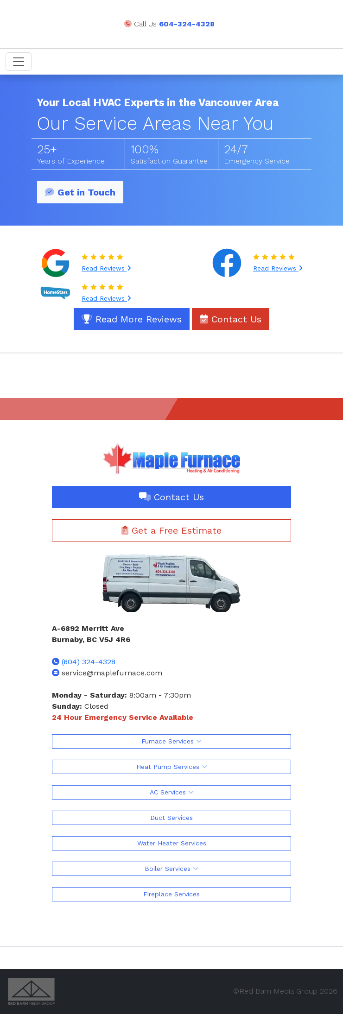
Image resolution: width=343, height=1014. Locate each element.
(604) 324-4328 (88, 661)
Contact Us (230, 319)
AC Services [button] (172, 792)
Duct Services (171, 817)
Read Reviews (106, 268)
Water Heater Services (171, 843)
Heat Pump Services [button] (171, 766)
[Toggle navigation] (19, 61)
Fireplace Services (171, 894)
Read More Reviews (132, 319)
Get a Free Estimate (171, 530)
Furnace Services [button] (171, 741)
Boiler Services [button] (171, 868)
